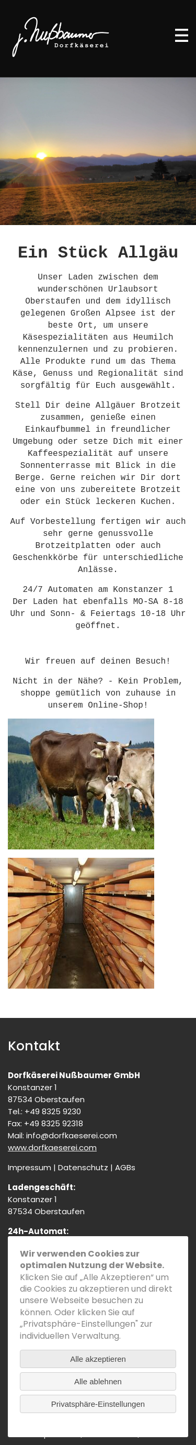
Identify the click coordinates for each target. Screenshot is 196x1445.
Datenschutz (83, 1167)
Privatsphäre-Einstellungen (98, 1403)
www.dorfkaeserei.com (52, 1147)
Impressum (29, 1167)
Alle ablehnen (98, 1381)
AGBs (125, 1167)
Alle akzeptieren (98, 1358)
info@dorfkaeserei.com (71, 1135)
